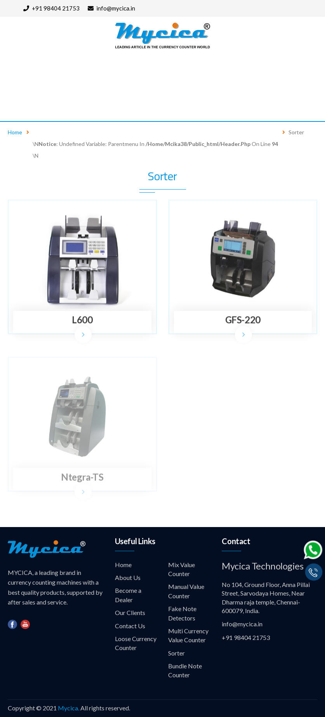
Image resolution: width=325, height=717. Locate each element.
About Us (58, 70)
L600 (82, 320)
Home (14, 70)
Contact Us (24, 104)
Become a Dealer (180, 70)
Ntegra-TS (82, 478)
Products (109, 70)
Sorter (176, 653)
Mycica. (68, 708)
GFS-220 (243, 320)
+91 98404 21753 (51, 8)
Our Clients (244, 70)
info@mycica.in (111, 8)
